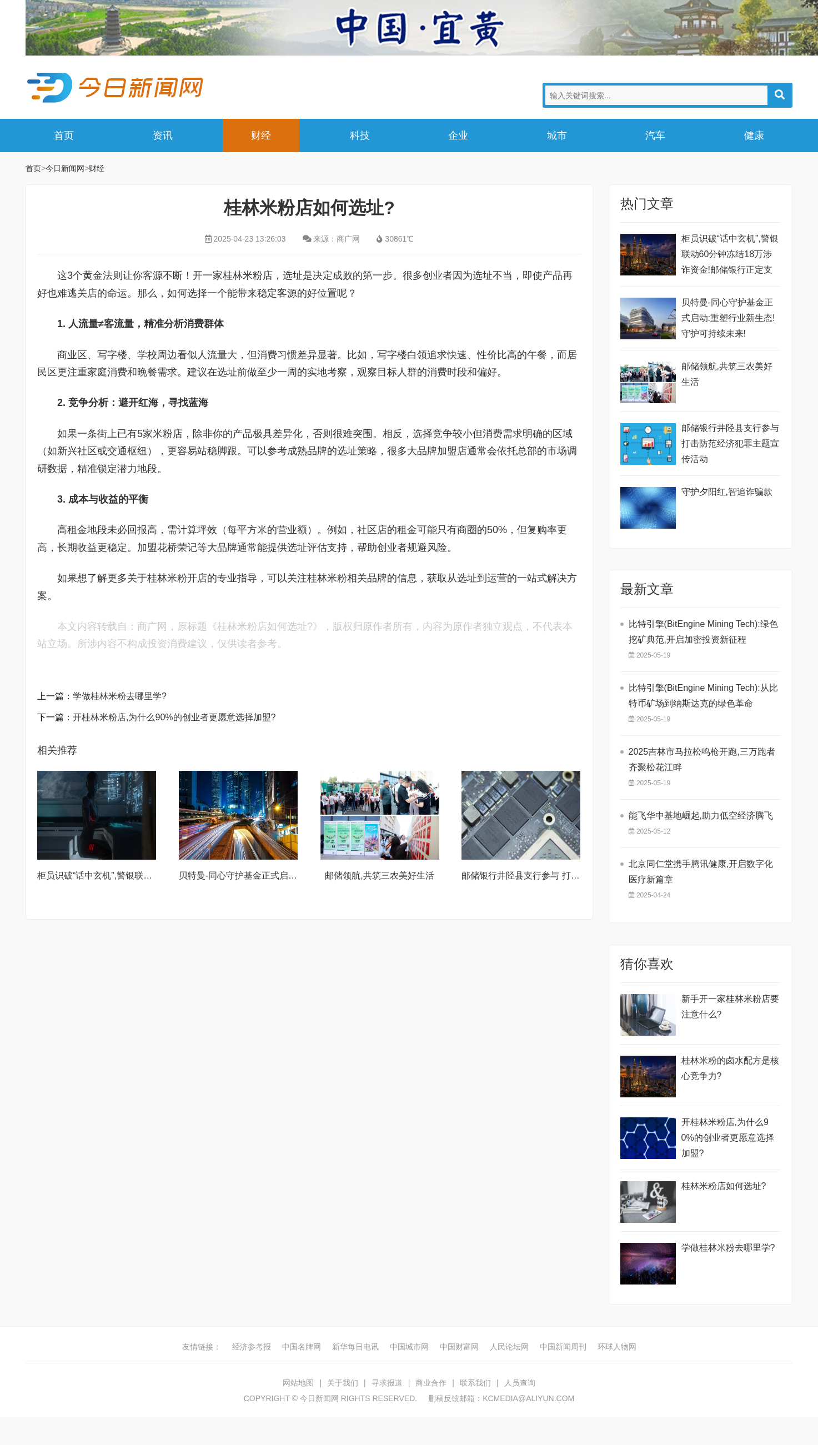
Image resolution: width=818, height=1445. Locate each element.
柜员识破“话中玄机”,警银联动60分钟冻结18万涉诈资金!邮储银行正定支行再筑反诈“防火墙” (730, 256)
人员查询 (519, 1382)
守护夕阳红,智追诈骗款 (726, 491)
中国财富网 (459, 1346)
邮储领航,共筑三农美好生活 (379, 875)
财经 (261, 135)
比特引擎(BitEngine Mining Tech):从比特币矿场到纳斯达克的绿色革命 (703, 695)
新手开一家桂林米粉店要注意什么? (730, 1006)
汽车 (655, 135)
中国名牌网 (301, 1346)
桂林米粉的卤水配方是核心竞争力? (730, 1068)
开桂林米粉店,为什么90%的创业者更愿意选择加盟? (174, 717)
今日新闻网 (117, 88)
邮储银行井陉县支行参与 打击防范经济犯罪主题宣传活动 (573, 875)
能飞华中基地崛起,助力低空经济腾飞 (701, 815)
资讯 (163, 135)
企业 (458, 135)
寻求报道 (387, 1382)
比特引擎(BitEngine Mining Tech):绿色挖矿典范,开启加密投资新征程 (703, 631)
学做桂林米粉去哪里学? (120, 696)
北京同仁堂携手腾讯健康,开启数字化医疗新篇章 (701, 871)
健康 (754, 135)
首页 (64, 135)
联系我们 (475, 1382)
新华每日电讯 (355, 1346)
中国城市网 (409, 1346)
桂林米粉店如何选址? (723, 1186)
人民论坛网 (509, 1346)
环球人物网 (617, 1346)
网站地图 (298, 1382)
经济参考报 (251, 1346)
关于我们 (342, 1382)
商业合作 (430, 1382)
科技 (360, 135)
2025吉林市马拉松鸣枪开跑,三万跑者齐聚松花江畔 (702, 759)
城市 (557, 135)
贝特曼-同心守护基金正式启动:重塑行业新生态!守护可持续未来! (728, 318)
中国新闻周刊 (563, 1346)
